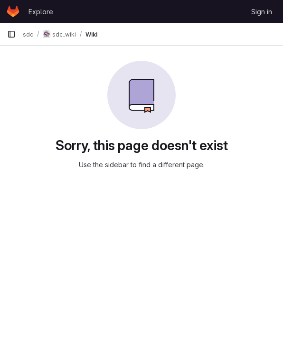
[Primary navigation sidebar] (11, 34)
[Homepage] (13, 11)
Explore (40, 12)
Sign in (261, 12)
